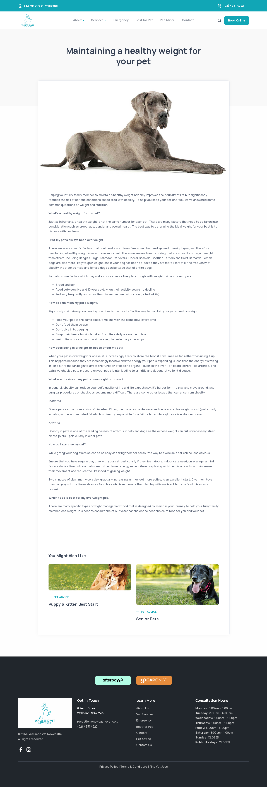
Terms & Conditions (134, 767)
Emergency (120, 20)
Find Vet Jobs (159, 767)
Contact (188, 20)
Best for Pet (144, 20)
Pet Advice (167, 20)
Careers (141, 733)
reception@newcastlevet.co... (97, 721)
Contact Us (144, 745)
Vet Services (144, 714)
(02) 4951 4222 (233, 6)
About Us (142, 708)
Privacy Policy (108, 767)
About (77, 20)
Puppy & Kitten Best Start (73, 604)
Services (97, 20)
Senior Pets (147, 619)
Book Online (236, 20)
